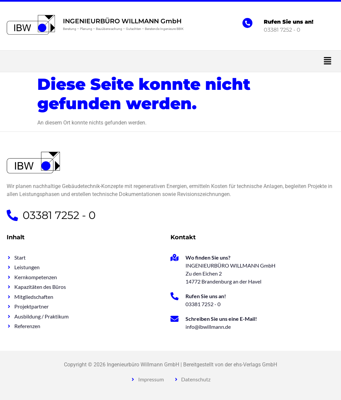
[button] (170, 61)
